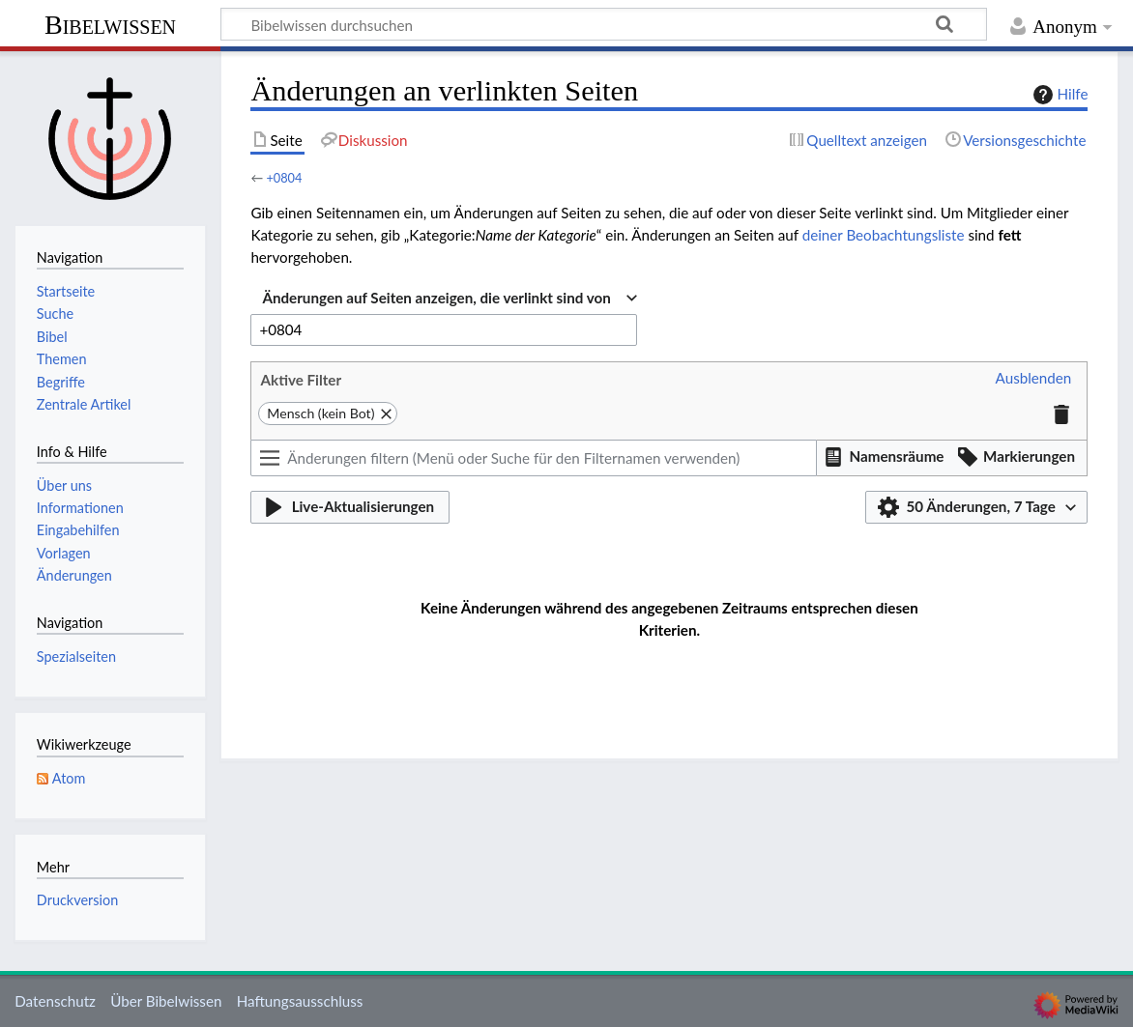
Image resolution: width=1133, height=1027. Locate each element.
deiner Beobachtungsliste (883, 234)
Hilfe (1059, 94)
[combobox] (449, 298)
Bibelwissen (110, 25)
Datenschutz (55, 1001)
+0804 (284, 177)
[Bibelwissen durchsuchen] (603, 24)
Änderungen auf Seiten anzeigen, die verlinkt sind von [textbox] (436, 297)
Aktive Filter (300, 379)
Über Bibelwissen (165, 1001)
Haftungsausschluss (300, 1001)
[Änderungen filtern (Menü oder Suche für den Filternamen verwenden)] (533, 458)
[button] (1034, 378)
